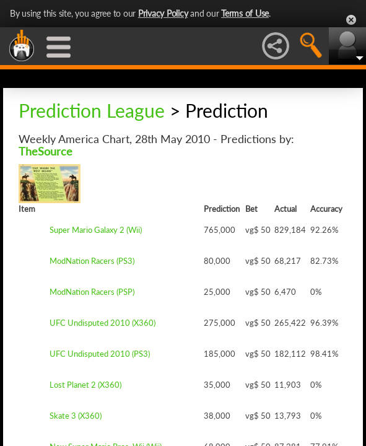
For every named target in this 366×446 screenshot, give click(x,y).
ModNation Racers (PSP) (92, 292)
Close (351, 20)
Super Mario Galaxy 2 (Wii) (96, 230)
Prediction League (92, 110)
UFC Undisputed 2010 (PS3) (100, 354)
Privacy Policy (163, 13)
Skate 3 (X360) (76, 416)
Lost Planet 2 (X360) (85, 385)
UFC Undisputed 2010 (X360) (102, 323)
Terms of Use (245, 13)
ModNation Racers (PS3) (92, 261)
